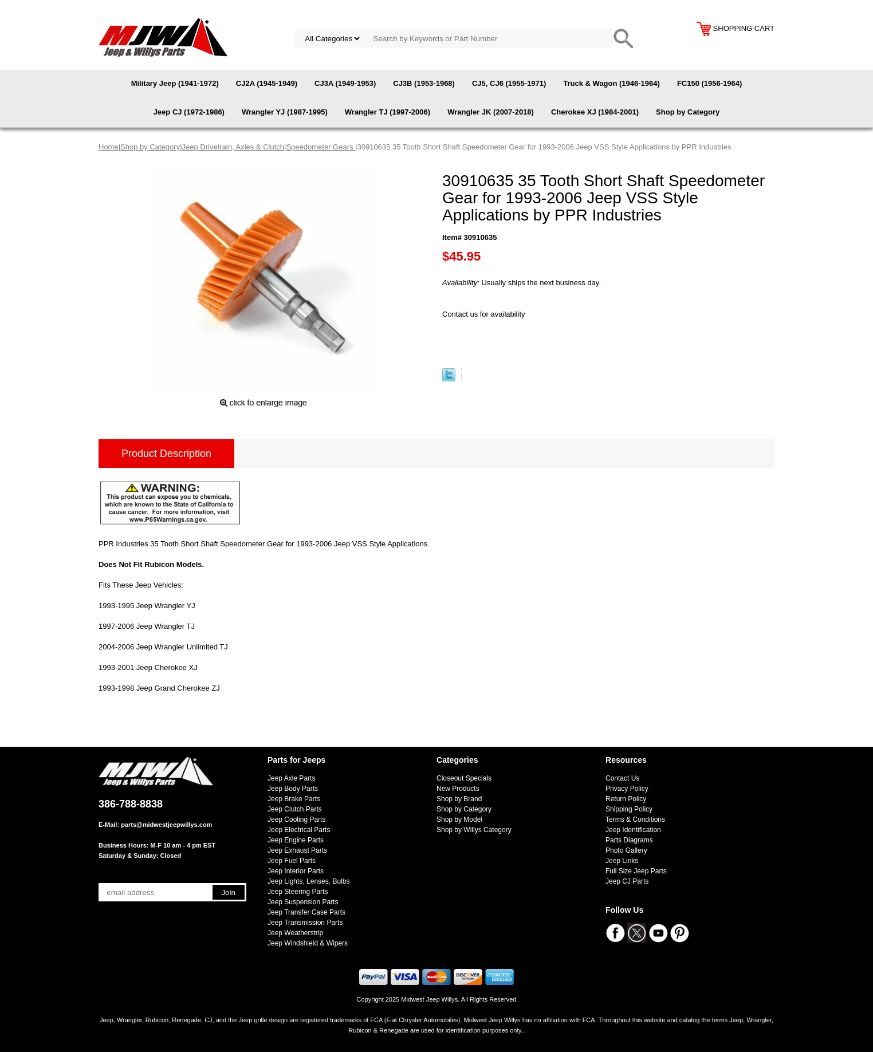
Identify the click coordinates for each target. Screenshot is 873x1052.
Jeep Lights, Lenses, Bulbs (308, 881)
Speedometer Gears (320, 147)
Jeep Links (621, 861)
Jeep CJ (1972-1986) (189, 112)
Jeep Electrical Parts (299, 830)
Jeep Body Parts (293, 789)
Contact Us (622, 778)
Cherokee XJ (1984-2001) (595, 112)
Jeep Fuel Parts (292, 861)
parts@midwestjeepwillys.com (166, 824)
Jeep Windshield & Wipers (308, 943)
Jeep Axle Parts (291, 778)
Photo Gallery (626, 850)
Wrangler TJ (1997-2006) (387, 112)
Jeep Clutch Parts (295, 809)
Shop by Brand (459, 799)
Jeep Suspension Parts (303, 902)
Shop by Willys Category (474, 830)
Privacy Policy (626, 789)
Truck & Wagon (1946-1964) (611, 83)
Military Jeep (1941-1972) (175, 83)
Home (109, 147)
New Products (457, 789)
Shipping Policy (628, 809)
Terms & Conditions (635, 819)
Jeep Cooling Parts (296, 819)
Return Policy (625, 799)
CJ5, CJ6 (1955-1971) (509, 83)
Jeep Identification (633, 830)
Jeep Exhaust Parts (297, 850)
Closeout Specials (463, 778)
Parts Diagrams (629, 840)
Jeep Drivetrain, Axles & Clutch (233, 147)
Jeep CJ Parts (626, 881)
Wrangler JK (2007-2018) (490, 112)
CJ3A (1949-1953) (345, 83)
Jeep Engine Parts (296, 840)
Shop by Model (459, 819)
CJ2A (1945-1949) (266, 83)
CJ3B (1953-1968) (424, 83)
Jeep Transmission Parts (305, 923)
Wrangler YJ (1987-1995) (285, 112)
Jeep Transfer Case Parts (306, 912)
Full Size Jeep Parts (636, 871)
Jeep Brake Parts (294, 799)
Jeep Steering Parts (298, 892)
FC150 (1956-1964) (709, 83)
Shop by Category (687, 112)
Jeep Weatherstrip (295, 933)
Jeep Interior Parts (296, 871)
